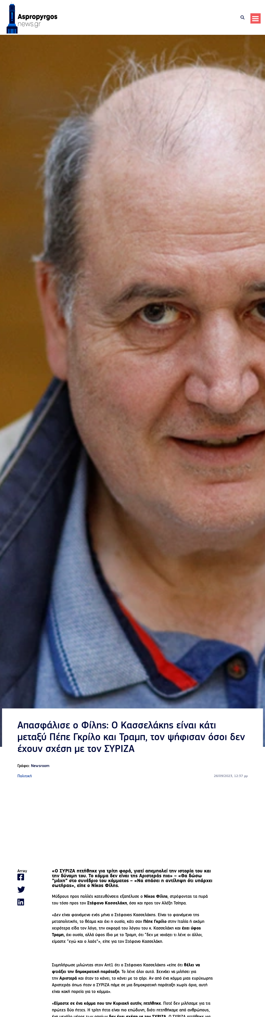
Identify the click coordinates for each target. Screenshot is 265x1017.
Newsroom (40, 766)
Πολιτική (24, 776)
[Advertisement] (132, 824)
